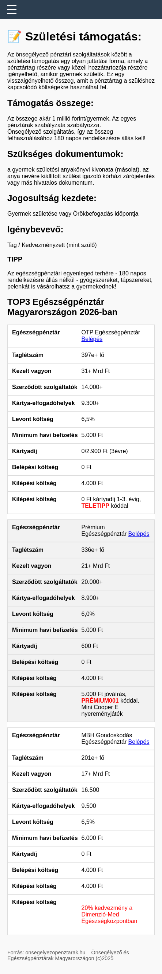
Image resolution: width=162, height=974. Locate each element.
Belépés (92, 339)
